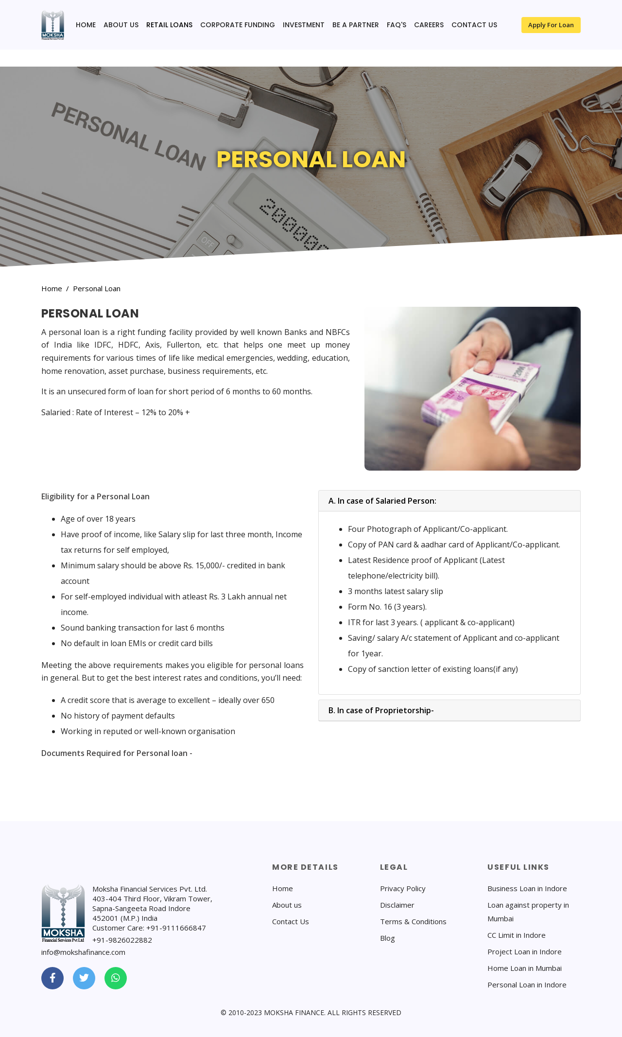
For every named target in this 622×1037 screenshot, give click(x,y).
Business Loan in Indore (527, 888)
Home (86, 25)
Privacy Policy (403, 888)
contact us (474, 25)
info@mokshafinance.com (83, 952)
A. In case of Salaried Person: (382, 500)
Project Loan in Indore (524, 951)
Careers (429, 25)
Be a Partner (355, 25)
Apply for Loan (551, 24)
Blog (387, 938)
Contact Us (290, 921)
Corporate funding (237, 25)
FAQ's (396, 25)
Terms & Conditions (413, 921)
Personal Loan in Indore (527, 984)
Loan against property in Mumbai (528, 911)
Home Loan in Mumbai (524, 968)
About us (121, 25)
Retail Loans (169, 25)
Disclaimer (397, 905)
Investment (304, 25)
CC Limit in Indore (516, 935)
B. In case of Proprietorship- (381, 710)
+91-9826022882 (122, 940)
